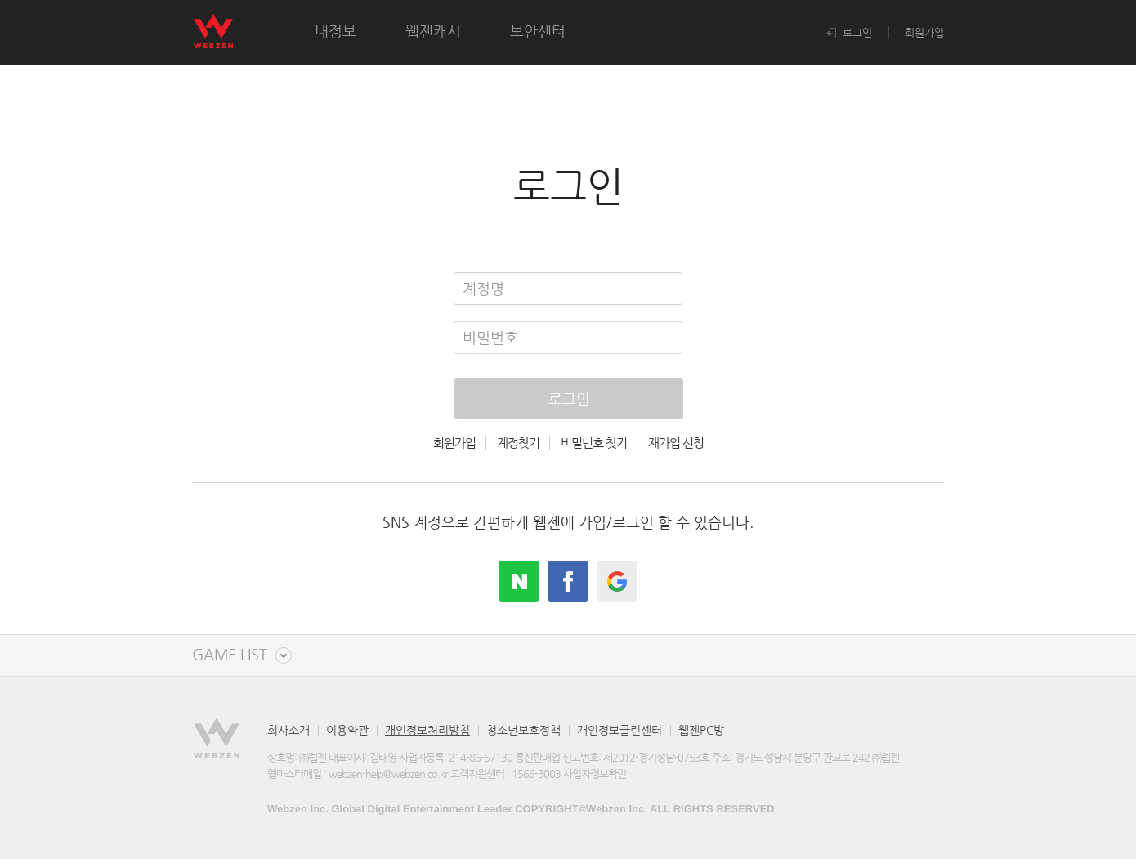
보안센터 (538, 30)
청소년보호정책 (523, 729)
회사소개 (288, 729)
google (617, 581)
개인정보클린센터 (619, 729)
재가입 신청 (676, 443)
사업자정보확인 (594, 773)
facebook (568, 581)
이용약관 (347, 729)
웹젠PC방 (701, 729)
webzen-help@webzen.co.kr (388, 773)
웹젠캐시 (433, 30)
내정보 (335, 30)
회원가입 (924, 32)
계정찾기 (518, 443)
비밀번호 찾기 (594, 443)
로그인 (849, 32)
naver (519, 581)
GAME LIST (229, 655)
